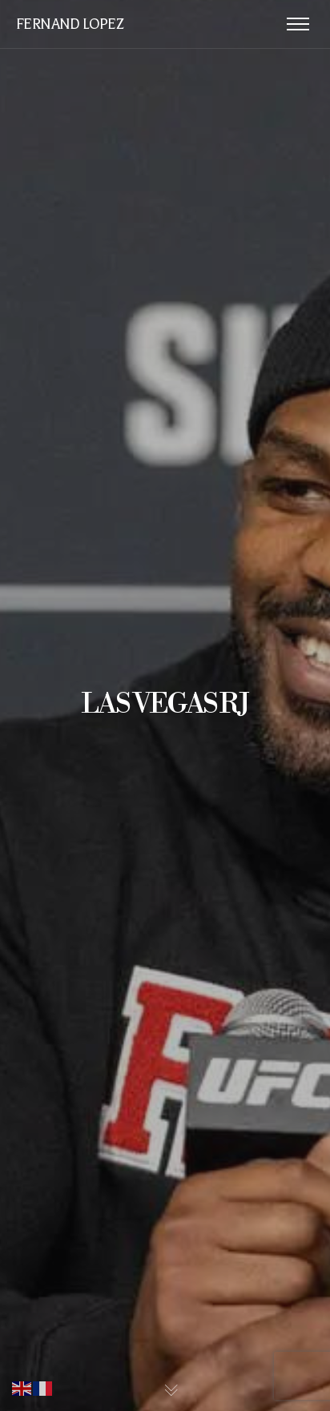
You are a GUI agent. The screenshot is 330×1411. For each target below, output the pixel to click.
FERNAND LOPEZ (69, 24)
